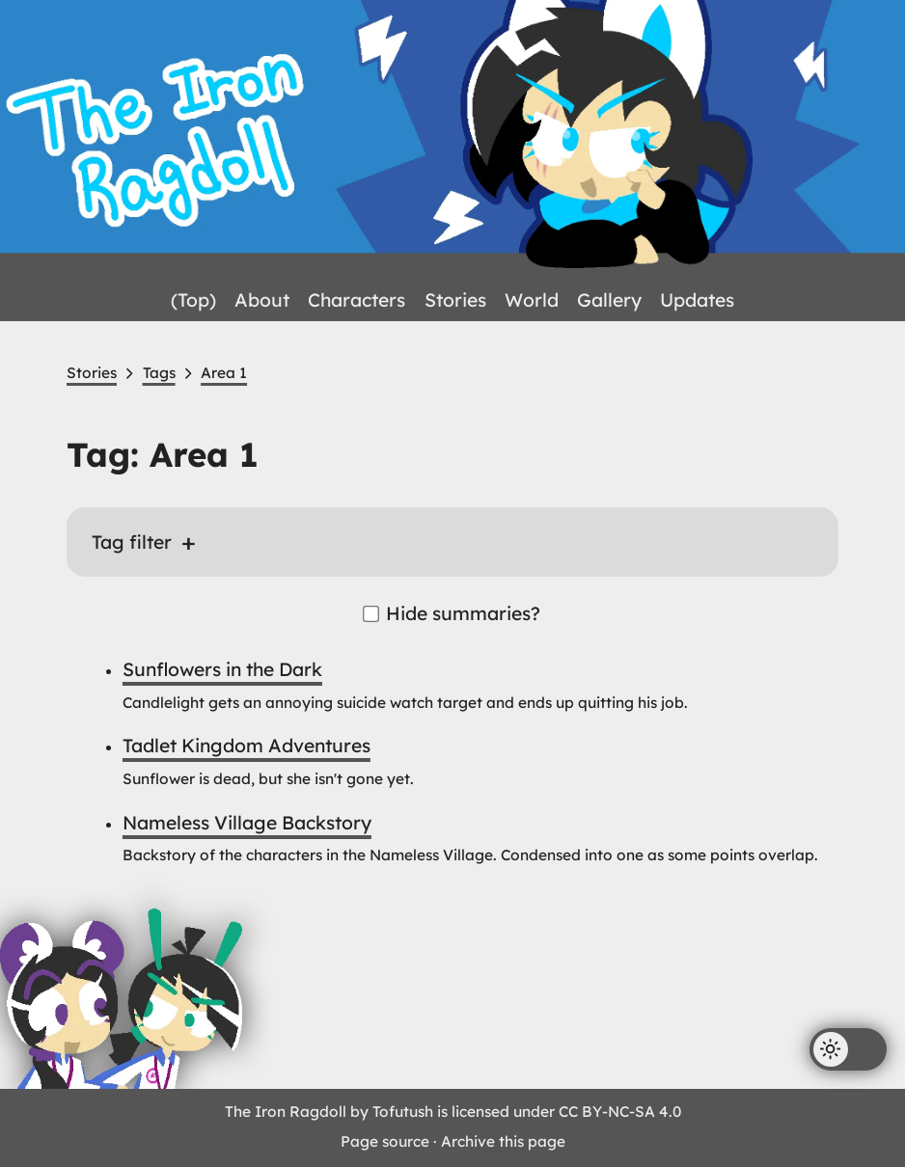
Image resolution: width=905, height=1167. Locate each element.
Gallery (609, 300)
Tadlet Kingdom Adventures (246, 745)
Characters (356, 300)
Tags (159, 373)
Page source (385, 1141)
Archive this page (503, 1141)
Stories (455, 300)
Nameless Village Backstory (247, 822)
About (261, 300)
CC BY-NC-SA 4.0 (620, 1111)
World (532, 300)
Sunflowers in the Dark (222, 669)
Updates (697, 300)
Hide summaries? (452, 613)
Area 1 (224, 373)
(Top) (193, 300)
